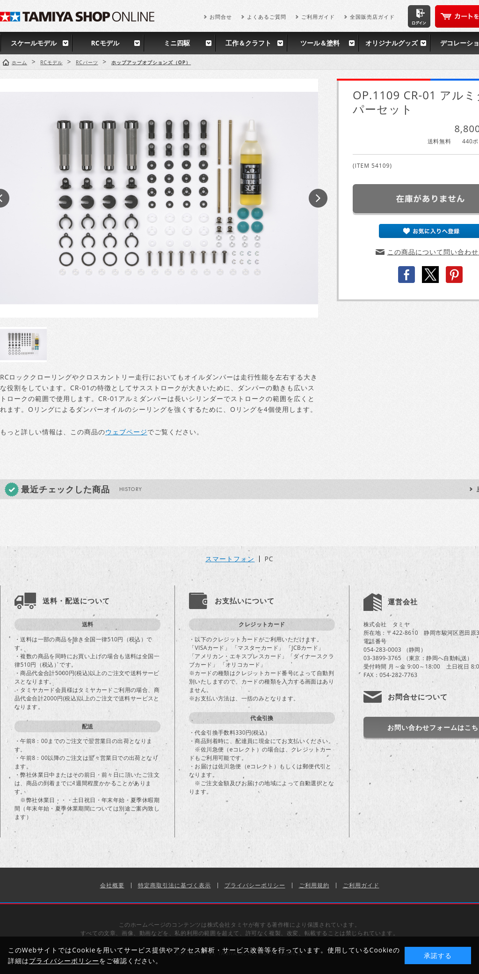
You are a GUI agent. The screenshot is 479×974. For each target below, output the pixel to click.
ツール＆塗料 (320, 42)
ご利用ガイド (318, 16)
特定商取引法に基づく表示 (174, 885)
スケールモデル (34, 42)
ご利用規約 (314, 885)
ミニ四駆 (177, 42)
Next (318, 198)
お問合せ (221, 16)
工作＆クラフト (248, 42)
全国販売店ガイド (372, 16)
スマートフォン (229, 559)
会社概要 (112, 885)
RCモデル (105, 42)
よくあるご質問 (266, 16)
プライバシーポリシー (255, 885)
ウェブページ (126, 431)
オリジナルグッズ (391, 42)
